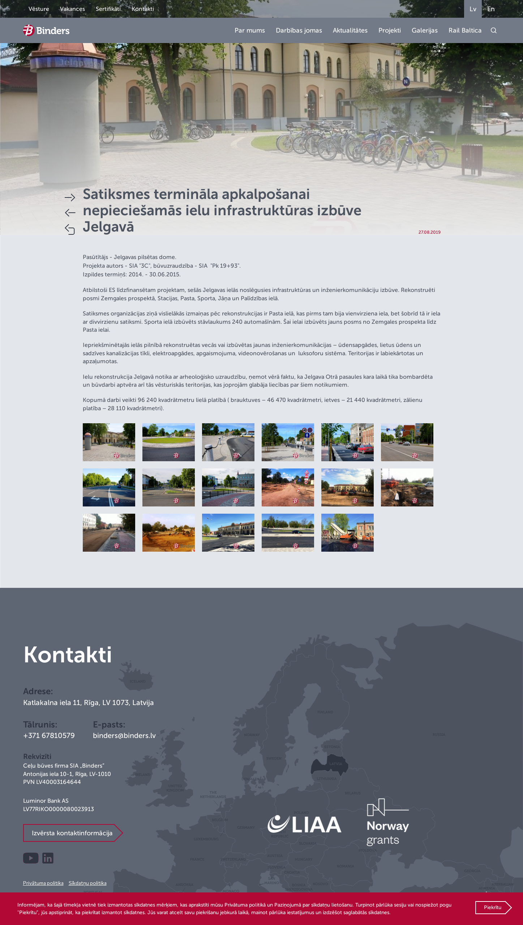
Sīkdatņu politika (88, 883)
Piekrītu (492, 907)
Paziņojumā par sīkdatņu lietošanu (313, 905)
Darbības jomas (299, 30)
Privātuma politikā (245, 905)
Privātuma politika (43, 883)
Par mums (250, 30)
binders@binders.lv (124, 735)
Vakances (72, 9)
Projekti (389, 30)
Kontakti (143, 9)
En (491, 9)
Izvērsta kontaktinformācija (72, 833)
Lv (473, 9)
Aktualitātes (350, 30)
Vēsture (39, 9)
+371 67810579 (49, 735)
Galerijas (425, 30)
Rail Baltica (465, 30)
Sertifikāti (108, 9)
